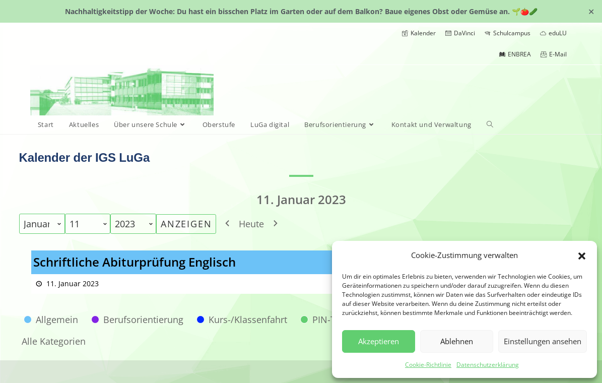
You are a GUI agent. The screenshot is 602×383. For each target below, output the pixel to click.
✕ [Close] (591, 11)
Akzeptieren (378, 341)
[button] (582, 255)
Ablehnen (456, 341)
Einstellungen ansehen (542, 341)
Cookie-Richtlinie (428, 364)
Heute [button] (251, 224)
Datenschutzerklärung (487, 364)
